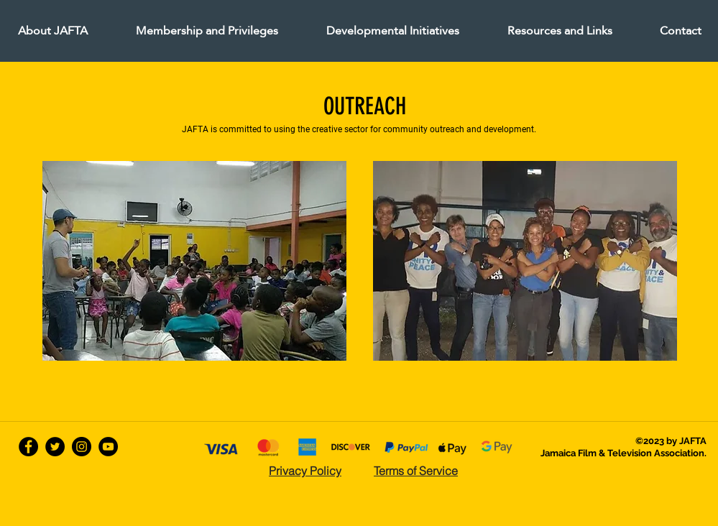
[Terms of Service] (416, 470)
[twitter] (55, 446)
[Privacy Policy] (305, 470)
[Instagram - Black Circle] (81, 446)
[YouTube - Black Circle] (108, 446)
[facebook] (28, 446)
